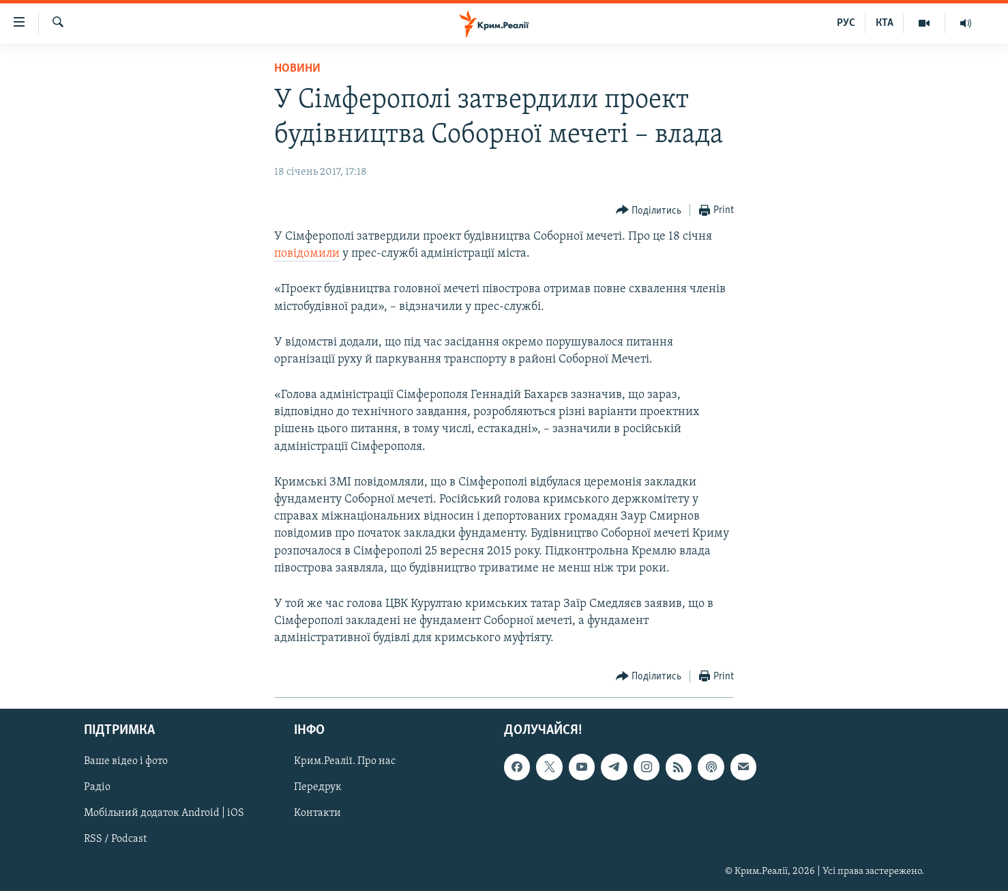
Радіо (97, 787)
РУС (846, 23)
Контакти (317, 813)
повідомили (307, 253)
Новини (297, 68)
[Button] (649, 210)
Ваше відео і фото (126, 761)
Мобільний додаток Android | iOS (164, 813)
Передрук (318, 787)
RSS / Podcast (115, 839)
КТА (884, 23)
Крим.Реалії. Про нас (345, 761)
